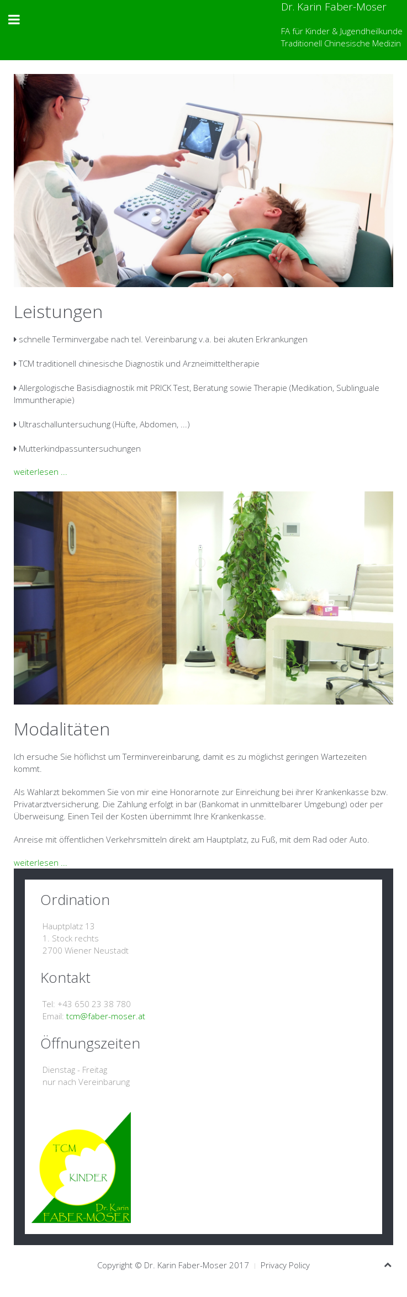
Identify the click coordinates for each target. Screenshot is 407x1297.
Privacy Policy (285, 1264)
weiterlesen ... (40, 471)
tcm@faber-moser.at (105, 1015)
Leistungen (58, 311)
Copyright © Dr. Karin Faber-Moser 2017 (173, 1264)
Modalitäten (62, 728)
